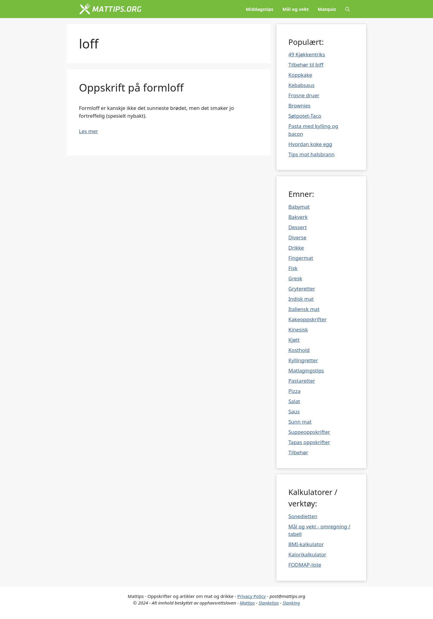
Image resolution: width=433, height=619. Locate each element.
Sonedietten (303, 516)
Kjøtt (293, 339)
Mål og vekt (295, 9)
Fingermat (300, 257)
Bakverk (298, 216)
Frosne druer (303, 95)
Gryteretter (301, 288)
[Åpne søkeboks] (347, 9)
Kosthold (299, 350)
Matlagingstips (306, 370)
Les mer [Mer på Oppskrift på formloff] (88, 131)
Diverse (297, 237)
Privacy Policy (251, 596)
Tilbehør (298, 452)
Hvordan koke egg (310, 144)
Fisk (292, 268)
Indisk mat (301, 298)
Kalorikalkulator (307, 554)
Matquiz (327, 9)
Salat (294, 401)
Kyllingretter (303, 360)
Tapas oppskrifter (309, 442)
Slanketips (269, 603)
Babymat (299, 206)
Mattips (247, 603)
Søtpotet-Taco (304, 115)
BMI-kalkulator (306, 544)
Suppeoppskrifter (309, 431)
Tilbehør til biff (305, 64)
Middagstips (260, 9)
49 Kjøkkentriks (306, 54)
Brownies (299, 105)
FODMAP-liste (304, 564)
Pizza (294, 390)
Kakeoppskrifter (307, 319)
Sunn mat (300, 421)
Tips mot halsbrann (311, 154)
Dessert (297, 227)
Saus (294, 411)
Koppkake (300, 74)
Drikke (296, 247)
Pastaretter (301, 380)
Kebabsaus (301, 85)
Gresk (295, 278)
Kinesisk (298, 329)
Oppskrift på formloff (131, 87)
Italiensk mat (304, 309)
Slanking (291, 603)
